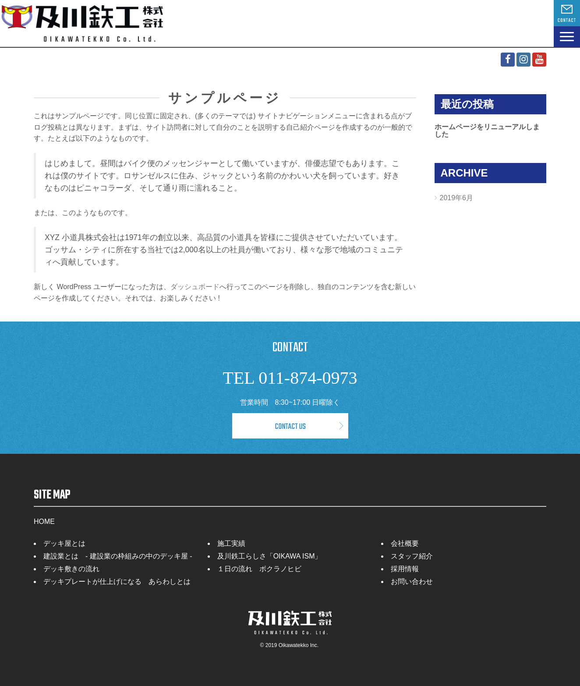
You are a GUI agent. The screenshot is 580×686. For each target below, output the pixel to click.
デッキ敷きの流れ (71, 569)
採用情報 (405, 569)
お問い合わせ (412, 581)
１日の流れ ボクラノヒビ (259, 569)
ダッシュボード (194, 286)
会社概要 (405, 543)
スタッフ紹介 (412, 556)
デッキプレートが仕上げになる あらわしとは (117, 581)
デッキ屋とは (64, 543)
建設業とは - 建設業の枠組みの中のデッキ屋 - (117, 556)
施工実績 (231, 543)
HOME (44, 521)
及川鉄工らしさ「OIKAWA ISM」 (269, 556)
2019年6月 (457, 198)
